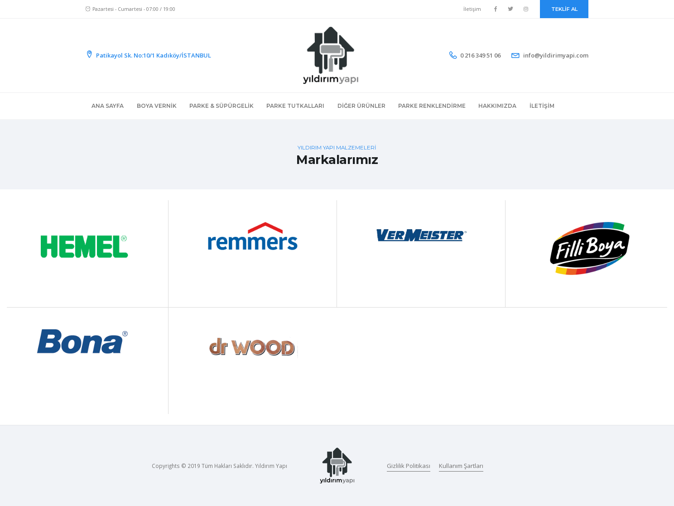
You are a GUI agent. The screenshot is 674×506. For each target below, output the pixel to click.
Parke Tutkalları (295, 105)
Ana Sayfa (107, 105)
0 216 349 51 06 (480, 55)
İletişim (472, 9)
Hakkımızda (497, 105)
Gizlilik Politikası (408, 466)
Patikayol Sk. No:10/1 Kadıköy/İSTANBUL (148, 55)
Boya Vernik (157, 105)
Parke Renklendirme (432, 105)
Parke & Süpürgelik (221, 105)
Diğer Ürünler (361, 105)
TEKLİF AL (564, 9)
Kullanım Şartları (461, 466)
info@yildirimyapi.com (555, 55)
